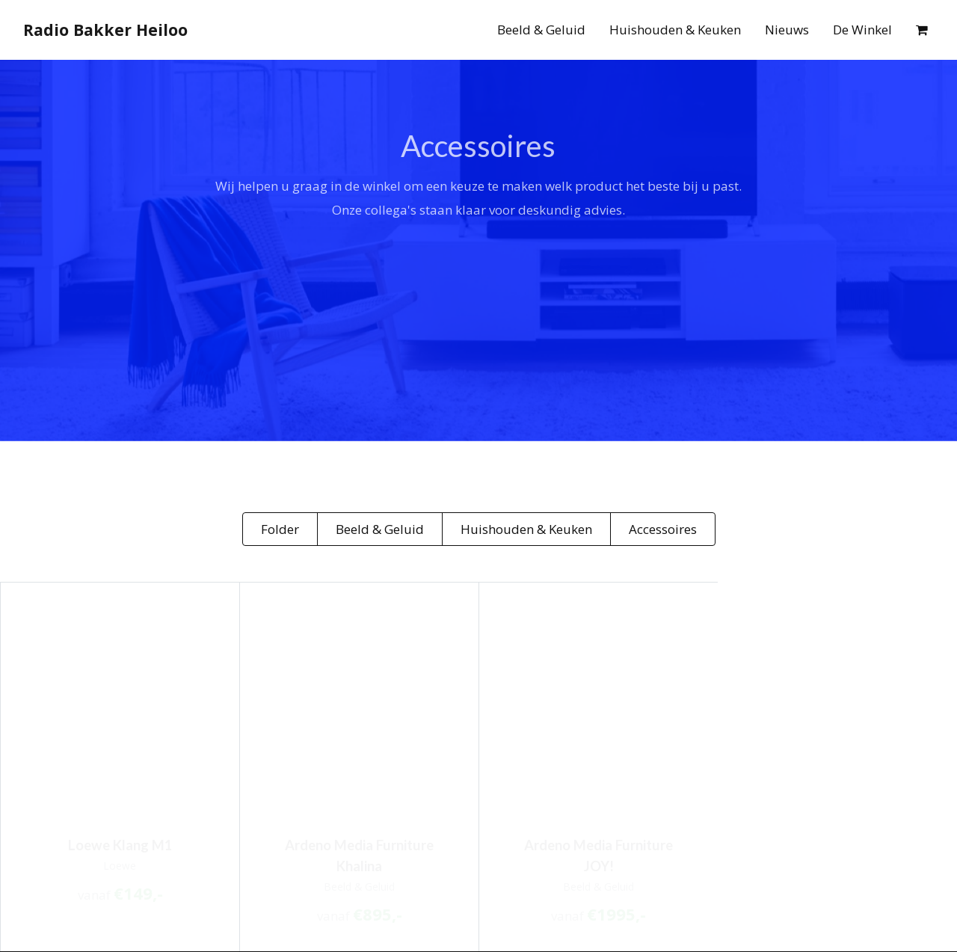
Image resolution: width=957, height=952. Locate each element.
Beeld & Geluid (541, 29)
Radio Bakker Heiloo (105, 29)
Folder (280, 529)
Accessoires (663, 529)
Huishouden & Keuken (675, 29)
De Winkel (862, 29)
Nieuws (787, 29)
